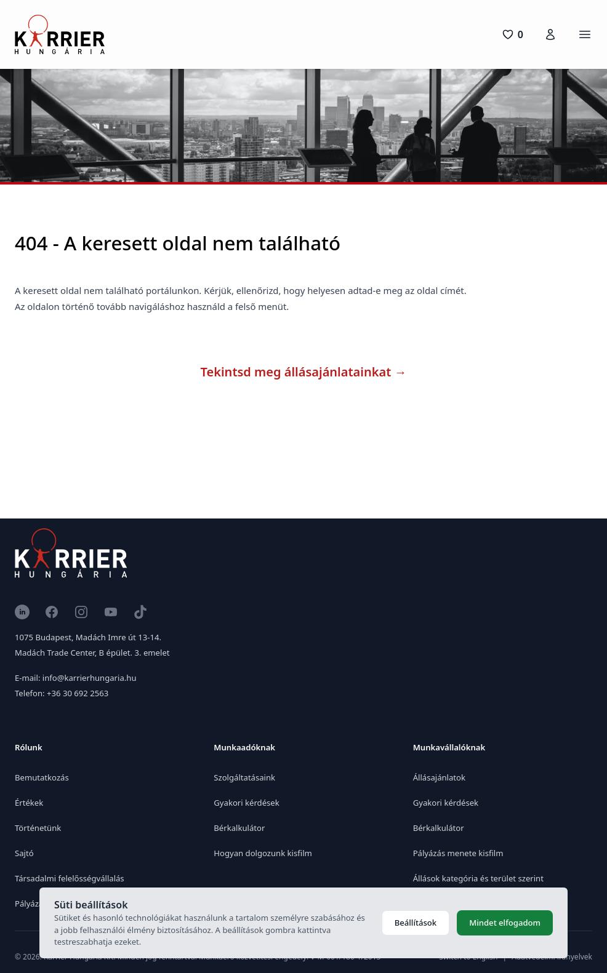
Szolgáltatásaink (244, 777)
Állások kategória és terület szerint (478, 878)
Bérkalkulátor (239, 827)
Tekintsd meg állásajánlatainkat (304, 371)
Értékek (29, 802)
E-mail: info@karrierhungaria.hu (75, 677)
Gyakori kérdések (246, 802)
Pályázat (30, 903)
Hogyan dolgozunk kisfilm (263, 853)
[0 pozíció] (512, 34)
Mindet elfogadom (505, 922)
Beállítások (415, 922)
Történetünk (38, 827)
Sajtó (24, 853)
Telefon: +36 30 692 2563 (61, 693)
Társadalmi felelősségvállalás (69, 878)
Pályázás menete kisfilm (458, 853)
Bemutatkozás (42, 777)
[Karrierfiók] (550, 34)
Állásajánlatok (439, 777)
